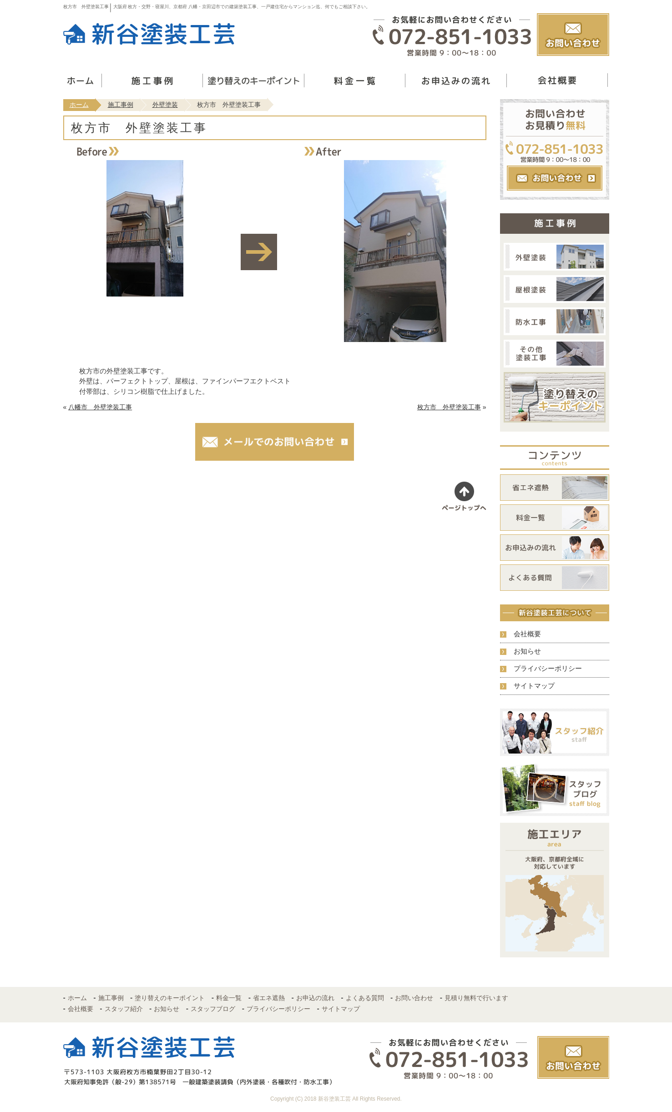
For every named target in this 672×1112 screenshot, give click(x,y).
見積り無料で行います (476, 997)
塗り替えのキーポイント (170, 997)
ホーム (79, 104)
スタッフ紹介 (124, 1008)
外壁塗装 (165, 104)
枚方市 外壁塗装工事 (449, 407)
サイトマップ (534, 685)
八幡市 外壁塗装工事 (100, 407)
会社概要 (527, 634)
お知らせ (527, 651)
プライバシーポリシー (548, 668)
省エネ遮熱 (269, 997)
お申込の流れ (315, 997)
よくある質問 (365, 997)
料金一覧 (229, 997)
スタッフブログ (213, 1008)
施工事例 (120, 104)
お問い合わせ (414, 997)
